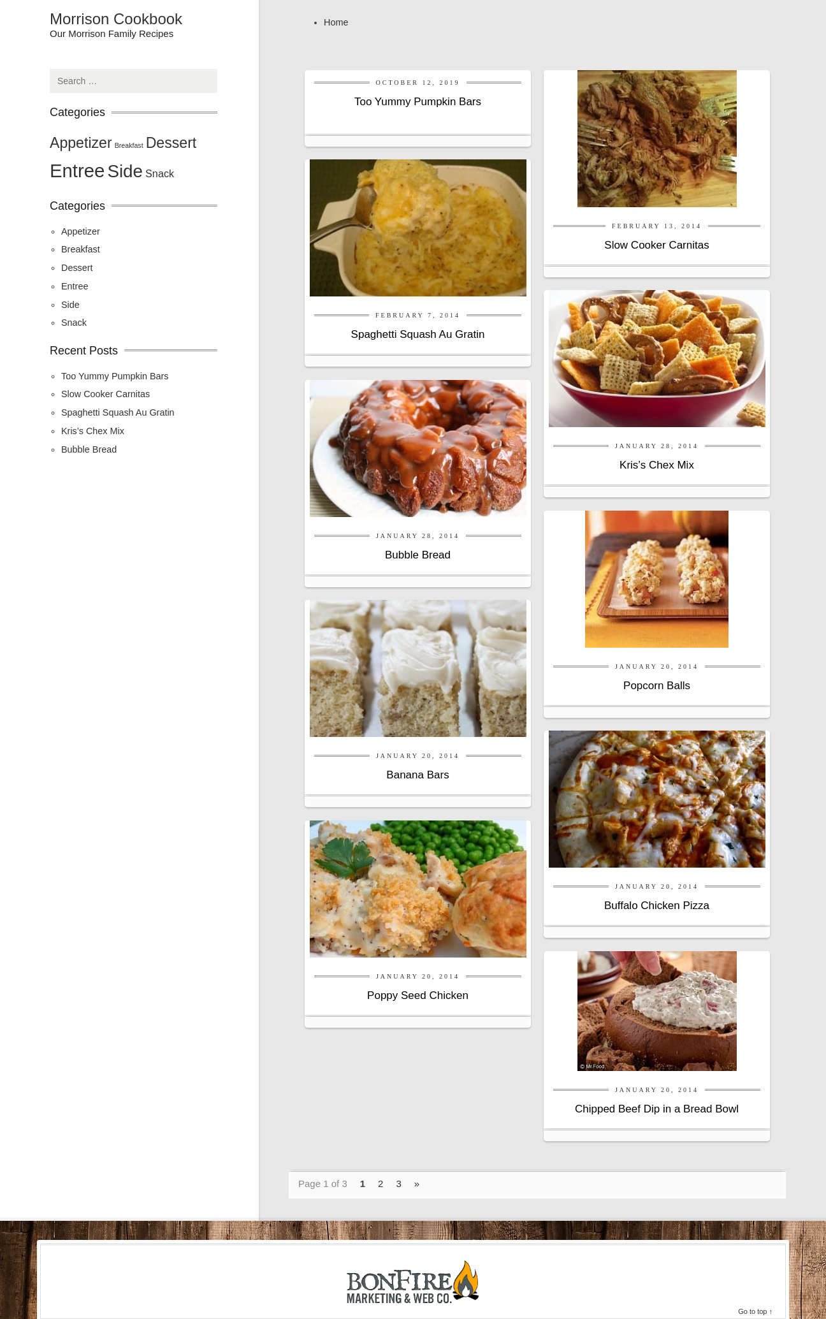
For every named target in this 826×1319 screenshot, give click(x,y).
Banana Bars (417, 775)
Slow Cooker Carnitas (656, 245)
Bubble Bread (418, 555)
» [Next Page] (416, 1183)
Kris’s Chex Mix (657, 465)
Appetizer (80, 231)
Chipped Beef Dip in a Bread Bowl (657, 1109)
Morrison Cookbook (116, 19)
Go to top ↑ (755, 1311)
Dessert (77, 268)
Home (336, 22)
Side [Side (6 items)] (125, 171)
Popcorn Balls (656, 686)
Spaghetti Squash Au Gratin (418, 334)
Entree (74, 286)
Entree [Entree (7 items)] (77, 170)
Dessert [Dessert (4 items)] (171, 143)
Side (70, 305)
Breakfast (80, 249)
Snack (74, 322)
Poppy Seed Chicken (417, 995)
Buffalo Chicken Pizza (656, 906)
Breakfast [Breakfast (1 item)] (129, 145)
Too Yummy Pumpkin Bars (417, 102)
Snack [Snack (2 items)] (159, 173)
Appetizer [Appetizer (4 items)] (81, 143)
